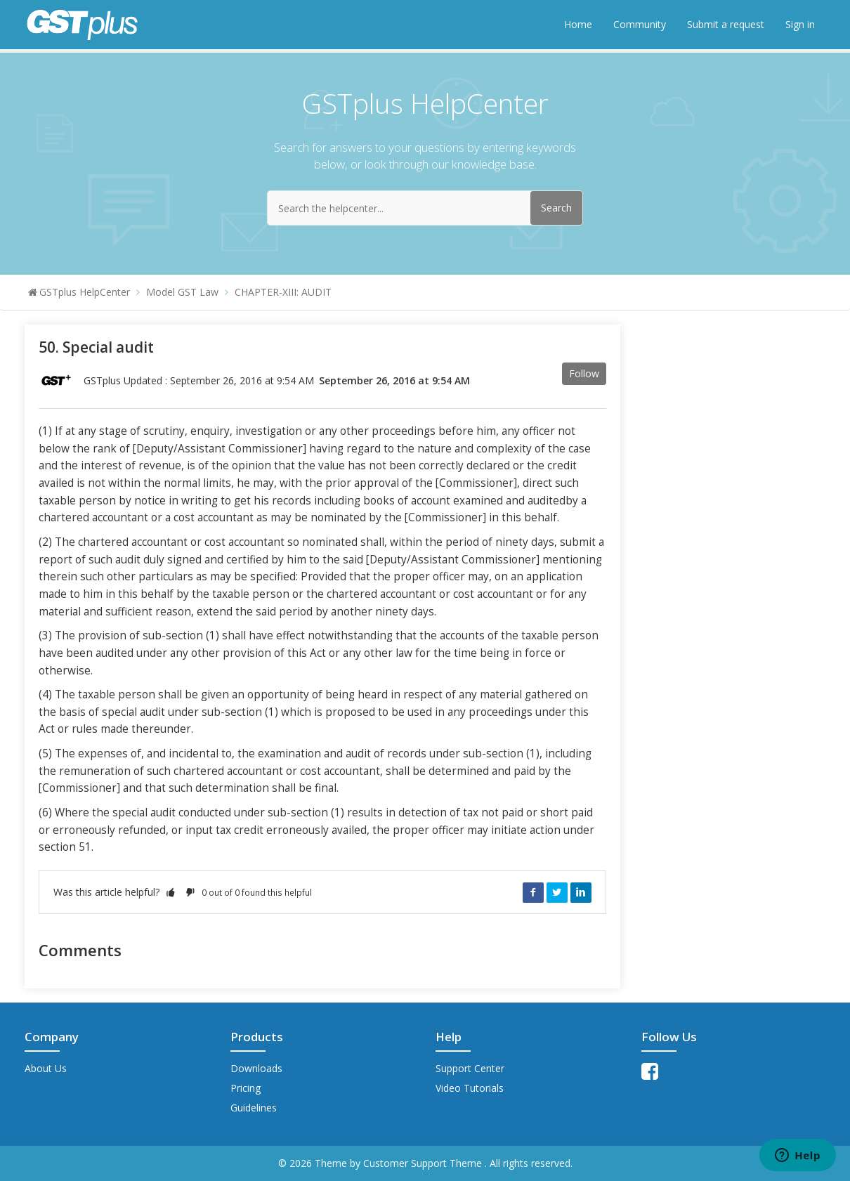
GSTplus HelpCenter (84, 292)
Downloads (256, 1068)
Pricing (245, 1088)
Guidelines (253, 1107)
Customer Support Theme (424, 1163)
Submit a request (725, 24)
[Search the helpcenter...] (425, 208)
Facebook (533, 892)
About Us (46, 1068)
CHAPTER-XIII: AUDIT (283, 292)
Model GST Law (182, 292)
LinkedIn (580, 892)
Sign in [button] (800, 24)
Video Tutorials (470, 1088)
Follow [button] (584, 373)
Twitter (557, 892)
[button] (170, 891)
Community (639, 24)
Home (578, 24)
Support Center (470, 1068)
